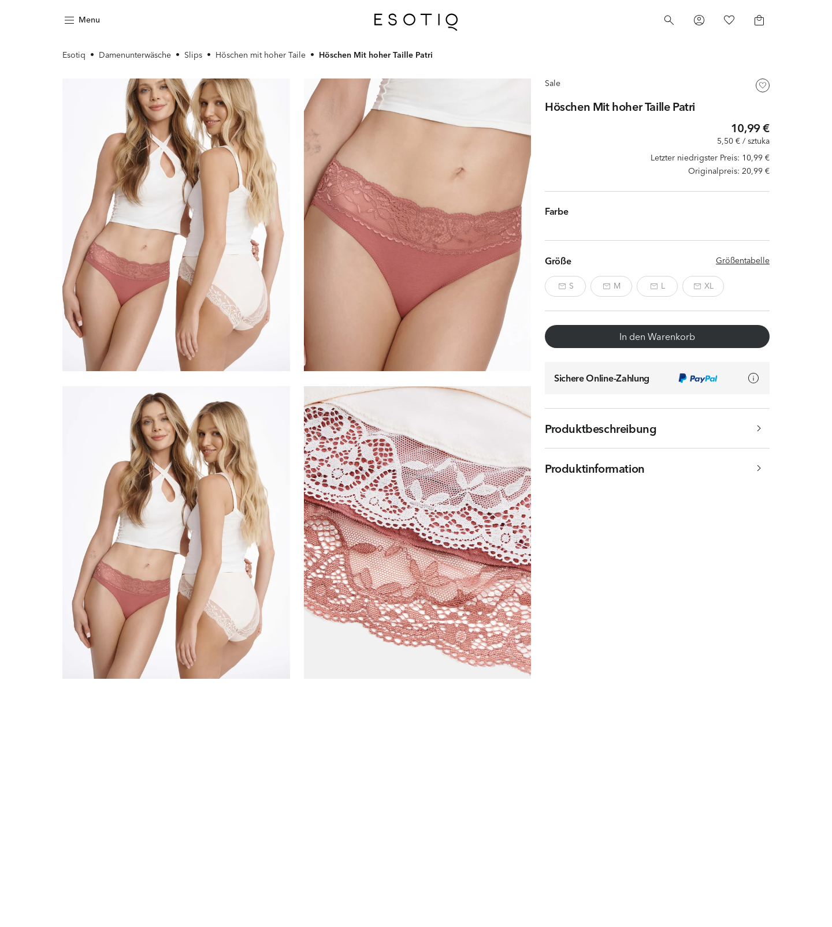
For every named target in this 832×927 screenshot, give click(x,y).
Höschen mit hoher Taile (261, 55)
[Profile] (699, 20)
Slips (193, 55)
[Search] (669, 20)
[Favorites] (729, 20)
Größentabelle (743, 260)
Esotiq (74, 55)
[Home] (416, 20)
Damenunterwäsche (135, 55)
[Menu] (80, 20)
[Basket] (759, 20)
